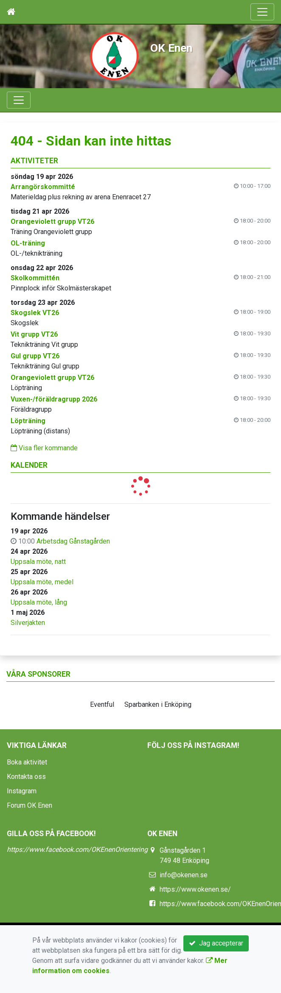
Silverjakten (28, 623)
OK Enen (171, 47)
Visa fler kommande (44, 448)
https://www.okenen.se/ (195, 889)
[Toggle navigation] (262, 11)
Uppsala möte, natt (38, 562)
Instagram (22, 791)
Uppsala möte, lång (39, 602)
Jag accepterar (216, 943)
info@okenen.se (184, 875)
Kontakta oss (26, 777)
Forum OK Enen (29, 805)
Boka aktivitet (27, 762)
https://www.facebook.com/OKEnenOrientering (77, 849)
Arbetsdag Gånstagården (73, 541)
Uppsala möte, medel (42, 582)
